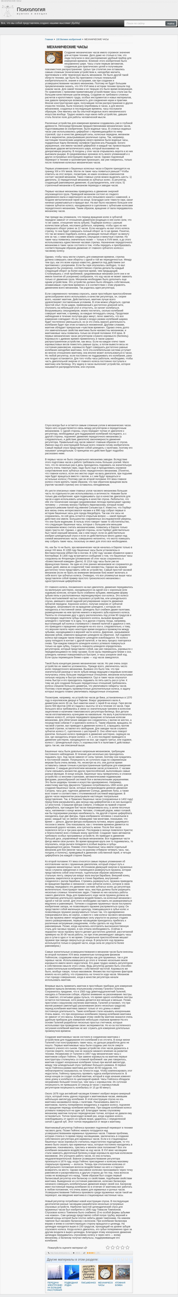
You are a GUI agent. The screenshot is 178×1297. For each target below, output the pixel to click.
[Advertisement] (89, 396)
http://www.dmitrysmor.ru (59, 1253)
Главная (49, 39)
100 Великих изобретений (68, 39)
